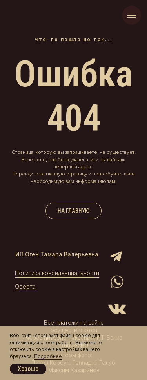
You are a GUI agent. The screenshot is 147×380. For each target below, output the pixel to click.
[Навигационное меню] (131, 15)
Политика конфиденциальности (57, 273)
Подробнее (48, 356)
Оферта (25, 286)
